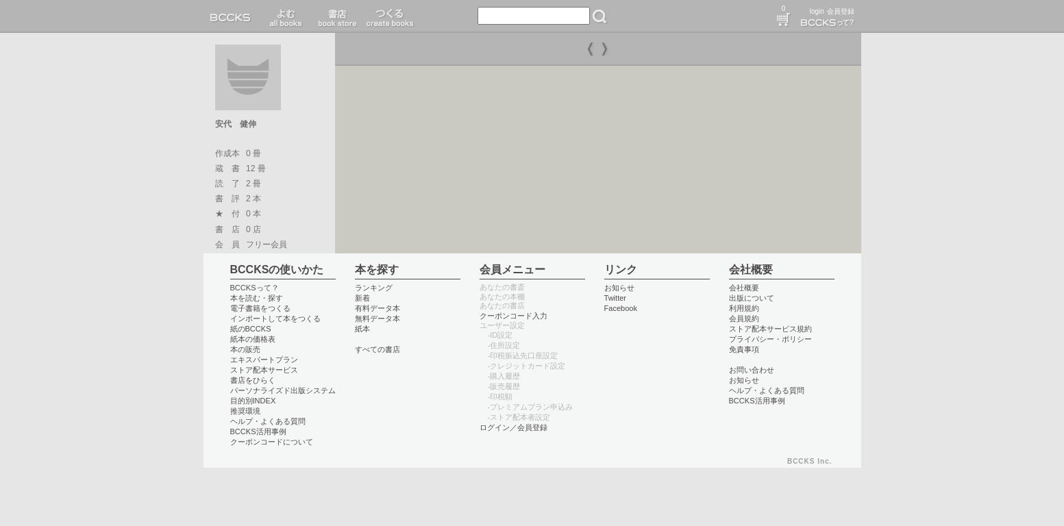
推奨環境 (245, 411)
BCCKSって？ (254, 288)
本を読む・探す (256, 298)
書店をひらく (252, 380)
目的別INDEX (253, 401)
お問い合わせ (751, 370)
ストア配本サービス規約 (770, 329)
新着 (362, 298)
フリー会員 (266, 244)
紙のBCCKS (250, 329)
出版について (751, 298)
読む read (286, 16)
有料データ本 (377, 308)
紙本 (362, 329)
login (817, 11)
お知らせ (619, 288)
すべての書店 (377, 349)
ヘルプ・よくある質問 (268, 421)
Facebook (621, 308)
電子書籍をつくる (260, 308)
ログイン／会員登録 (513, 427)
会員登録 (840, 11)
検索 (599, 16)
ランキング (374, 288)
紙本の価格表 (252, 339)
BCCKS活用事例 (258, 431)
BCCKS (232, 16)
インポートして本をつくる (275, 318)
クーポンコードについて (271, 442)
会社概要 (744, 288)
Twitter (615, 298)
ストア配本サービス (264, 370)
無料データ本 (377, 318)
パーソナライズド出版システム (283, 390)
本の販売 (245, 349)
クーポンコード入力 (513, 316)
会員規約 (744, 318)
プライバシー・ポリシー (770, 339)
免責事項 (744, 349)
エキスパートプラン (264, 359)
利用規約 (744, 308)
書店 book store (335, 16)
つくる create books (389, 16)
